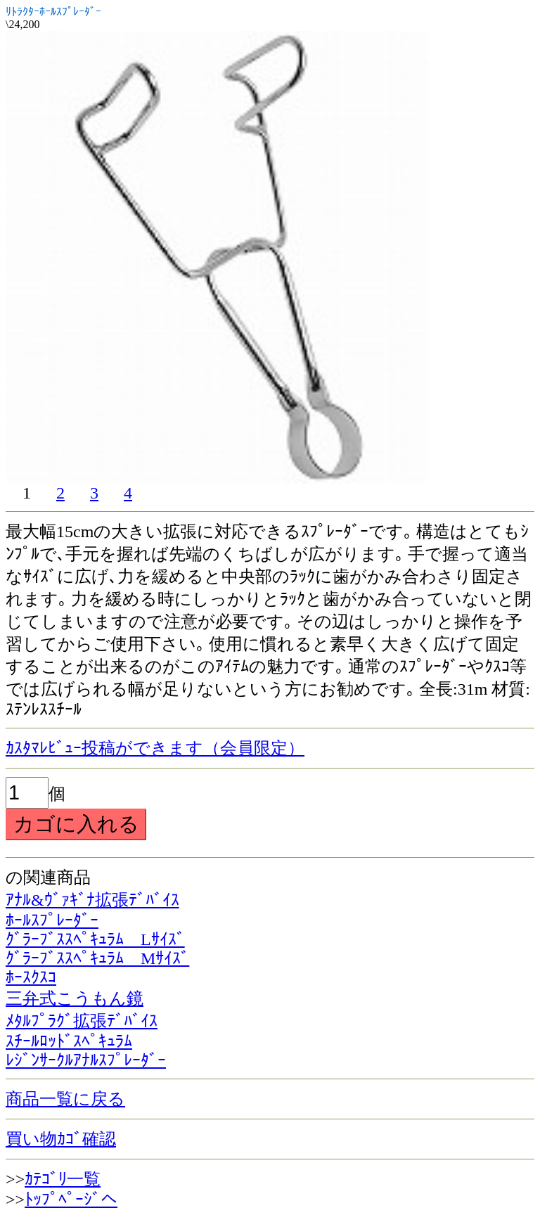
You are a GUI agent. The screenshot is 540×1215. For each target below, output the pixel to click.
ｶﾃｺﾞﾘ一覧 (63, 1179)
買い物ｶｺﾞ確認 (61, 1139)
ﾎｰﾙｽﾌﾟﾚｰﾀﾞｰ (52, 920)
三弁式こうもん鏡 (74, 998)
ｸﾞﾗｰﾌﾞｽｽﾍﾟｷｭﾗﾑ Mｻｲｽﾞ (97, 958)
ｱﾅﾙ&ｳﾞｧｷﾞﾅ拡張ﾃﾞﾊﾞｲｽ (92, 900)
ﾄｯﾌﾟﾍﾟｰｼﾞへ (71, 1199)
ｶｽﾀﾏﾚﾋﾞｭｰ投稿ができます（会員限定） (155, 748)
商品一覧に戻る (65, 1099)
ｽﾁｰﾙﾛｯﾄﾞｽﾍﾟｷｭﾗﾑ (69, 1041)
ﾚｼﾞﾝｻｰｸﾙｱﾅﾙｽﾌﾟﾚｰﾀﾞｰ (86, 1060)
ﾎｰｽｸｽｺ (31, 977)
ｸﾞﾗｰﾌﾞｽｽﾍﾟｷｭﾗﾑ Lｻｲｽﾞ (95, 939)
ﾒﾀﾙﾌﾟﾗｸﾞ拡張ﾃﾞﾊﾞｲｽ (82, 1021)
